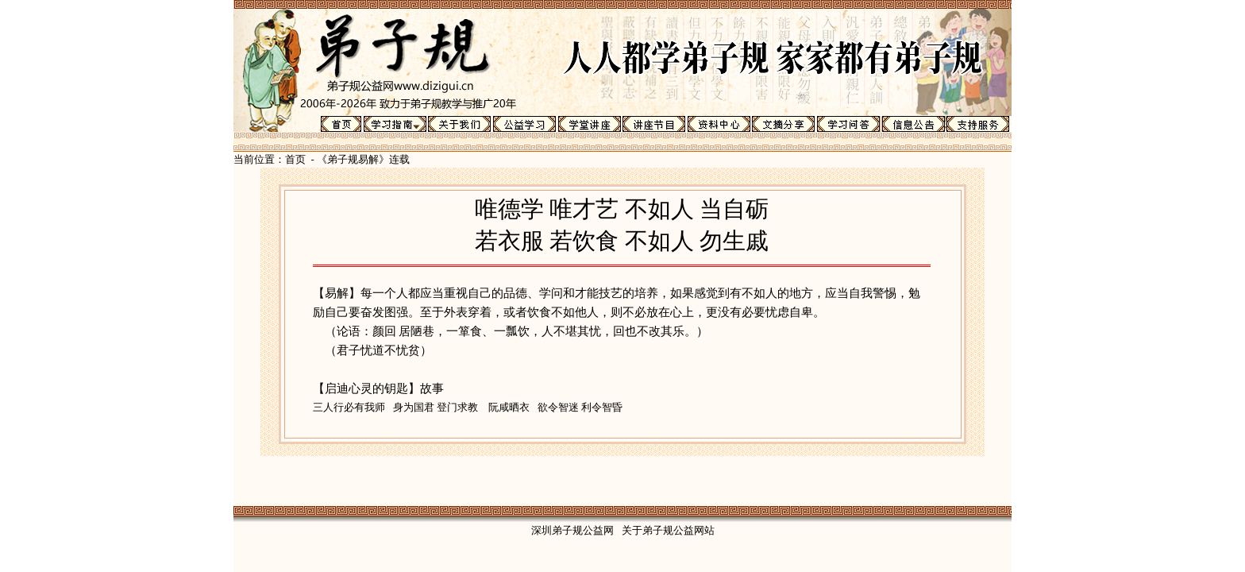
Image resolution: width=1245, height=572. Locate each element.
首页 (295, 159)
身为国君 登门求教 (435, 407)
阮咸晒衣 (509, 407)
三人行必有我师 (349, 407)
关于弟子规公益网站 (668, 530)
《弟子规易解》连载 (363, 159)
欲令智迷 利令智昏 (580, 407)
